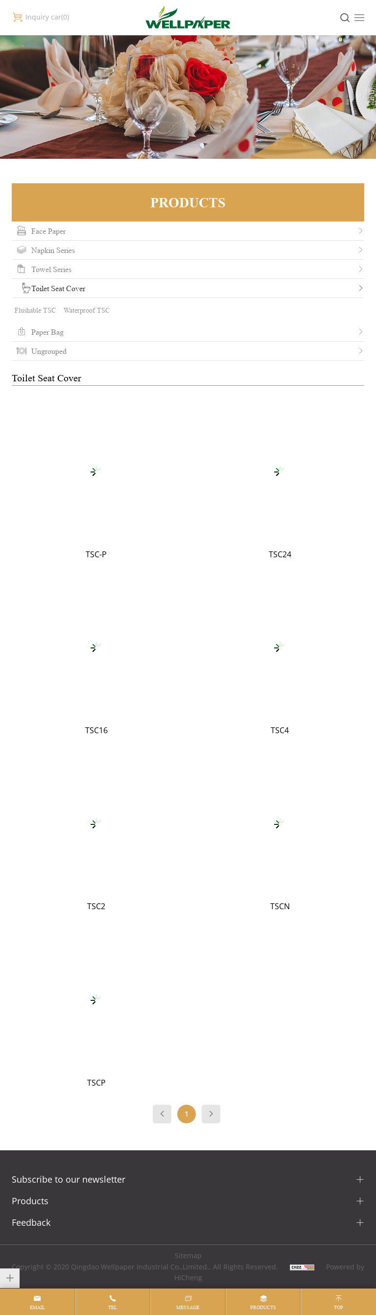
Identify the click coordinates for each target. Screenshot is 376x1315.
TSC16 (96, 730)
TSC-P (96, 554)
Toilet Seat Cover (58, 288)
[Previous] (162, 1114)
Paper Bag (47, 331)
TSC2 (96, 906)
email (37, 1307)
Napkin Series (53, 250)
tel (112, 1307)
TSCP (96, 1082)
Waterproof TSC (87, 310)
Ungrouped (49, 351)
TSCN (280, 906)
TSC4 (280, 730)
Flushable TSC (35, 310)
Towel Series (51, 269)
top (338, 1307)
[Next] (211, 1114)
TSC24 (280, 554)
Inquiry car (47, 17)
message (187, 1307)
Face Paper (48, 230)
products (263, 1307)
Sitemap (188, 1255)
